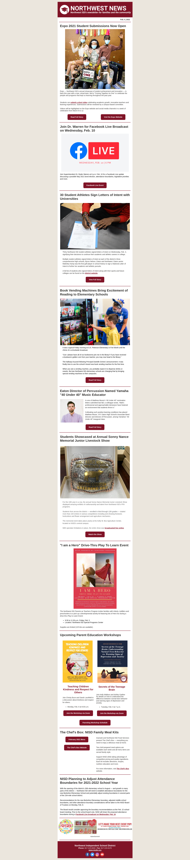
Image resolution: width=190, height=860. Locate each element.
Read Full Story (77, 117)
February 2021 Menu (77, 739)
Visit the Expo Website (113, 117)
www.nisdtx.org (95, 850)
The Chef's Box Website (77, 748)
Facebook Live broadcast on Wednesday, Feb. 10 (96, 814)
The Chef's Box (123, 769)
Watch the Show (95, 534)
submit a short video (78, 102)
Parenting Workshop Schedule (95, 723)
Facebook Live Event (95, 185)
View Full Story (95, 280)
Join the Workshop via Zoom (78, 713)
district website (91, 273)
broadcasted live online (114, 528)
